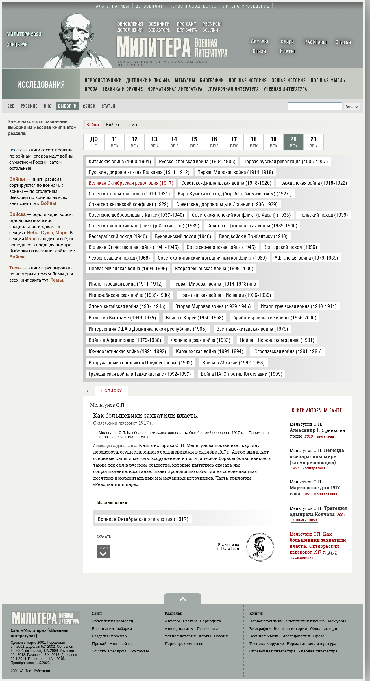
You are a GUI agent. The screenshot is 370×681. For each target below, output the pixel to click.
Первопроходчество (184, 643)
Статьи (108, 106)
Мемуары (337, 620)
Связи (89, 106)
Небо (32, 232)
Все (10, 106)
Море (62, 232)
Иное (31, 238)
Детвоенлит (208, 628)
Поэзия (221, 636)
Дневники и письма (305, 620)
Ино (48, 106)
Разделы (110, 636)
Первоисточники (266, 620)
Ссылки (109, 651)
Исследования (41, 84)
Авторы (172, 620)
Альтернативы (179, 628)
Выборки (67, 106)
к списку (111, 391)
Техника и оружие (266, 643)
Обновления (112, 620)
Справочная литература (272, 651)
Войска (17, 214)
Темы (15, 267)
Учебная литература (317, 651)
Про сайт (112, 643)
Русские (29, 106)
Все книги (112, 628)
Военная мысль (264, 636)
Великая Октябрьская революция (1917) (143, 519)
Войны (17, 179)
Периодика (210, 620)
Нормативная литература (311, 643)
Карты (205, 636)
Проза (318, 636)
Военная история (304, 520)
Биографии (325, 436)
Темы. (57, 279)
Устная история (180, 636)
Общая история (325, 628)
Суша (47, 232)
